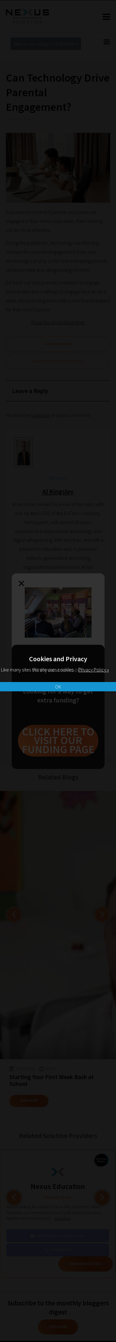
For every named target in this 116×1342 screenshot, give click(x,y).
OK (58, 687)
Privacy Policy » (93, 669)
